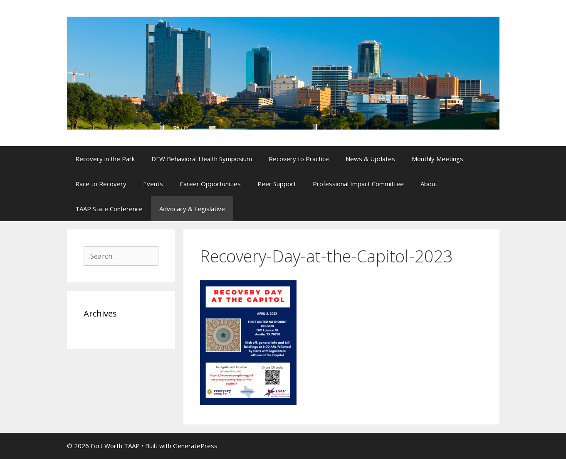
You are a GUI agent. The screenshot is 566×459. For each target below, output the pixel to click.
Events (153, 184)
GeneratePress (195, 446)
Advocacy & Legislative (192, 209)
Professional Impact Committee (358, 184)
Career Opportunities (210, 184)
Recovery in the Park (105, 159)
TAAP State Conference (109, 209)
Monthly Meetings (437, 159)
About (428, 184)
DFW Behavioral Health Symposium (201, 159)
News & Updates (370, 159)
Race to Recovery (100, 184)
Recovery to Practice (299, 159)
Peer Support (276, 184)
